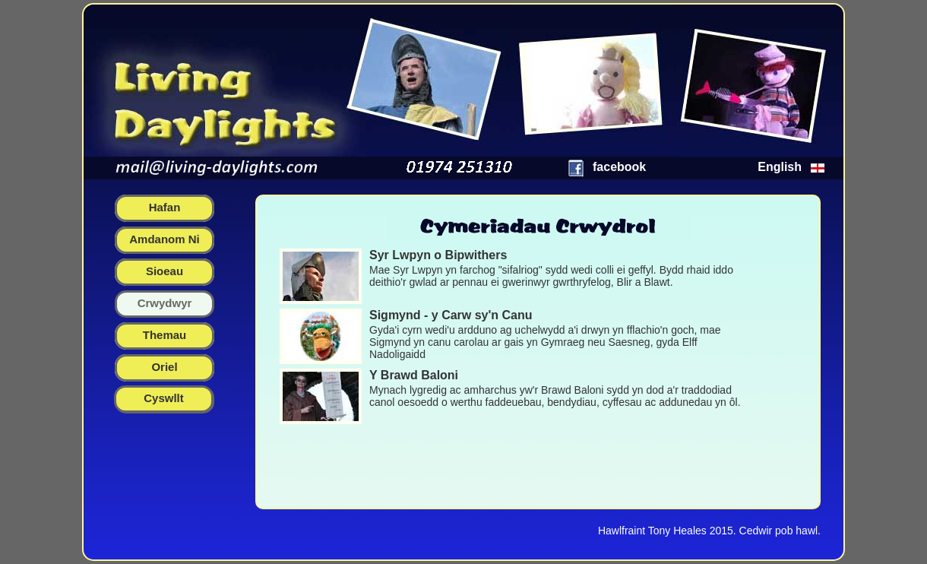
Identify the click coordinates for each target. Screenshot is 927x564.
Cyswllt (164, 397)
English (780, 166)
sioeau (164, 271)
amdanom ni (164, 239)
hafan (165, 207)
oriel (164, 366)
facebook (619, 166)
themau (165, 334)
